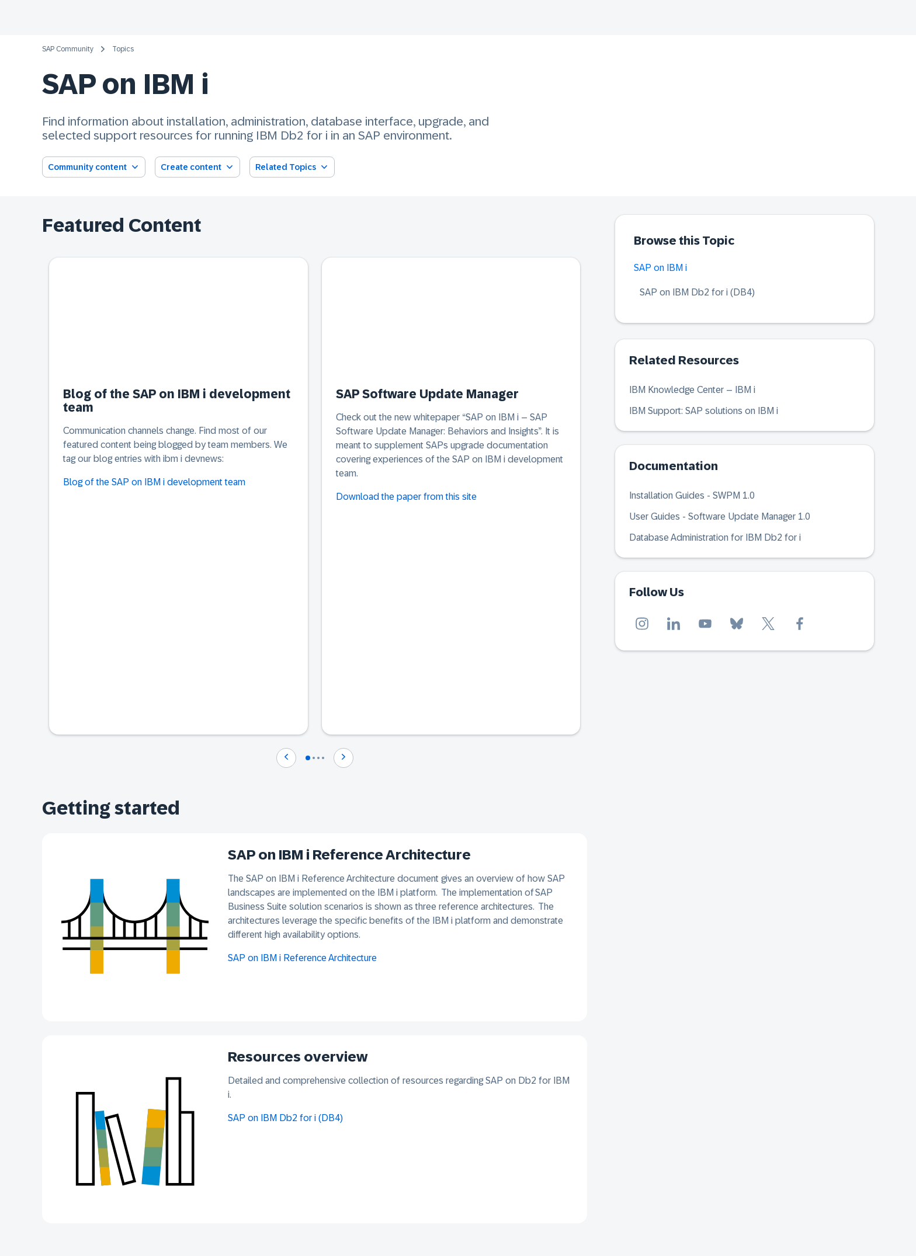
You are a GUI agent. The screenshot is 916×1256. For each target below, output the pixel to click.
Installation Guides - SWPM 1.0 (692, 495)
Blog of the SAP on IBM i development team (154, 482)
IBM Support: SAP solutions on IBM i (703, 411)
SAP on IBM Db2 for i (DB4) (285, 1118)
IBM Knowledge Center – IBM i (692, 390)
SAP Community (67, 49)
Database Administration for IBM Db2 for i (715, 537)
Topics (123, 49)
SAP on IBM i (660, 268)
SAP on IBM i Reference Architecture (302, 958)
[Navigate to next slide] (343, 758)
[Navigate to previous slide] (286, 758)
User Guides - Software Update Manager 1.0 (719, 516)
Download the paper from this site (406, 497)
